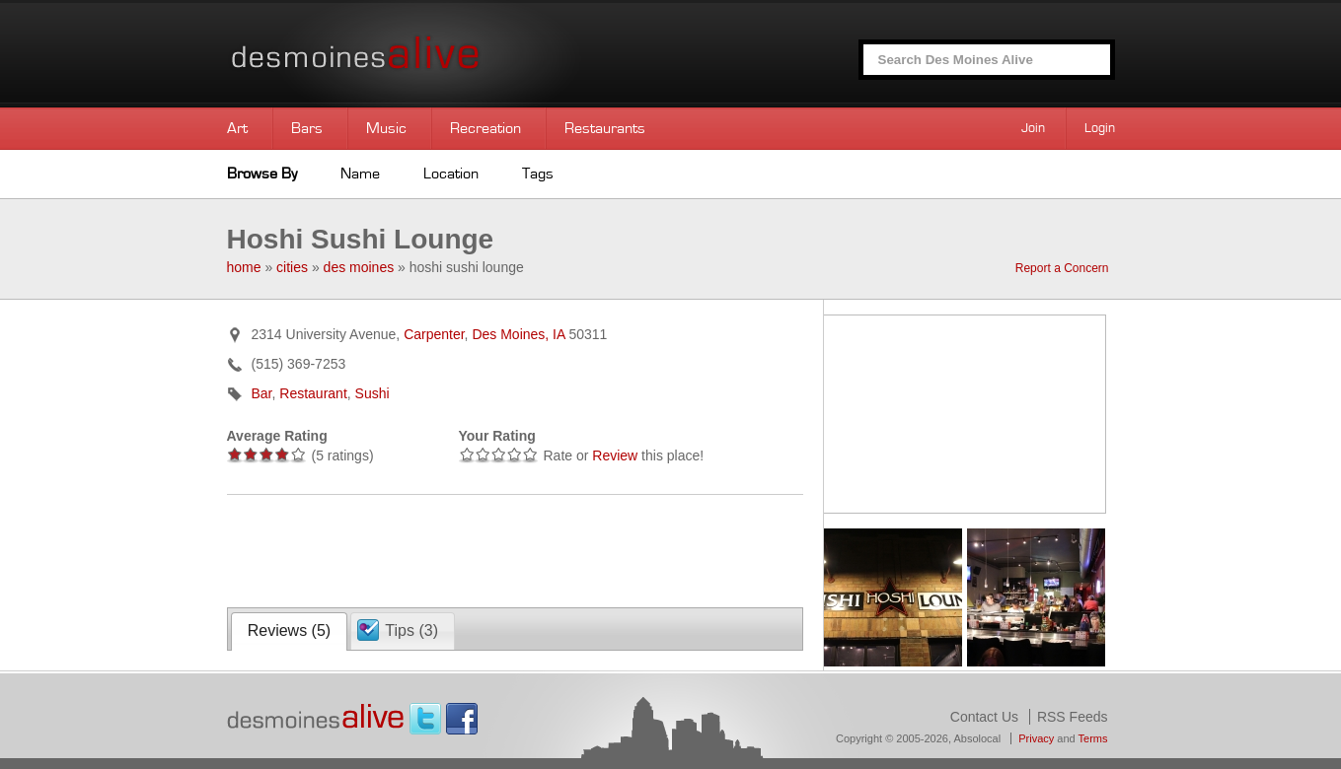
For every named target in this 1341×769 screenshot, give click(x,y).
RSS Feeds (1072, 717)
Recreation (485, 128)
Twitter (425, 718)
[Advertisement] (458, 549)
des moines (359, 267)
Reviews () (289, 630)
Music (386, 128)
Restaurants (604, 128)
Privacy (1036, 738)
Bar (262, 393)
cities (292, 267)
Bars (307, 128)
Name (360, 173)
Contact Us (984, 717)
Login (1099, 128)
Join (1033, 128)
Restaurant (312, 393)
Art (237, 128)
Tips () (411, 630)
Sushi (372, 393)
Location (451, 173)
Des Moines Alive (424, 53)
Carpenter (434, 334)
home (244, 267)
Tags (538, 173)
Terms (1093, 738)
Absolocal (977, 738)
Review (614, 455)
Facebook (462, 718)
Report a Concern (1062, 268)
